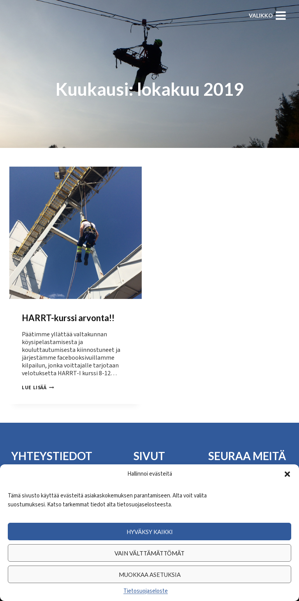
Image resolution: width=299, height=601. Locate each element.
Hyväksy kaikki (150, 531)
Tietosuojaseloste (145, 591)
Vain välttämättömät (149, 553)
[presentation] (75, 233)
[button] (287, 474)
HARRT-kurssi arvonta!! (68, 318)
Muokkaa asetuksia (150, 574)
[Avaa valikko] (267, 15)
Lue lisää (38, 387)
